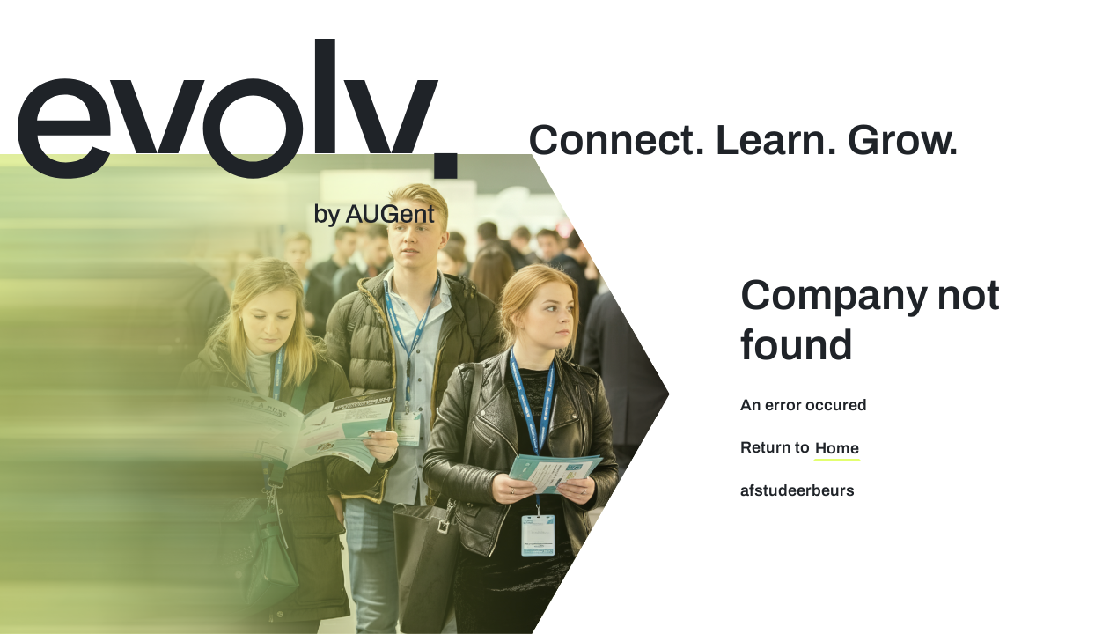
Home (837, 448)
